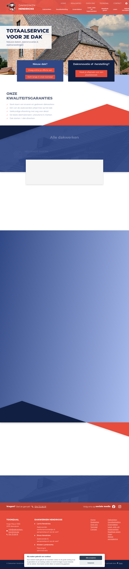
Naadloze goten (104, 9)
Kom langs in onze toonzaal (40, 77)
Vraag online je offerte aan (40, 70)
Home (63, 3)
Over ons (90, 3)
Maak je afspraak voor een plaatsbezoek (91, 73)
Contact (117, 3)
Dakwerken (47, 9)
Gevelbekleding (62, 9)
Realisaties (76, 3)
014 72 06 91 (13, 534)
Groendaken (77, 9)
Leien (115, 9)
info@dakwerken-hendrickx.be (15, 531)
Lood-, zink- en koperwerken (92, 9)
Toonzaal (104, 3)
